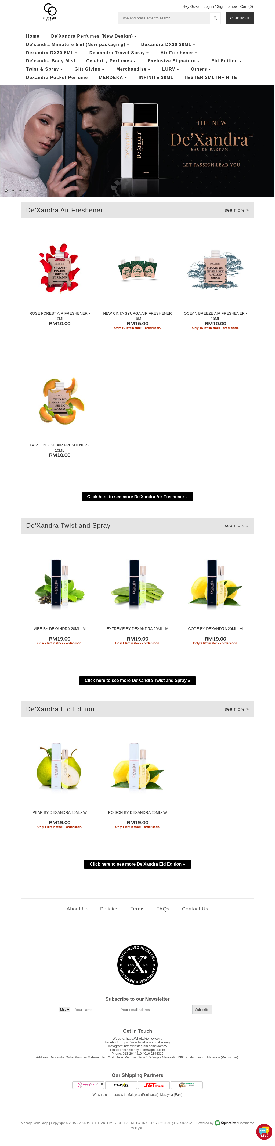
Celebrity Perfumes (111, 61)
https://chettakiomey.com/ (144, 1038)
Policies (109, 909)
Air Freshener (179, 53)
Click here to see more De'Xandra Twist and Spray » (137, 680)
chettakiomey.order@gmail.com (142, 1050)
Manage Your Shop (34, 1123)
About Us (77, 909)
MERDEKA (113, 77)
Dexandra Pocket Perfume (57, 77)
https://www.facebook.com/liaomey (145, 1042)
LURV (171, 69)
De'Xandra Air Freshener (137, 210)
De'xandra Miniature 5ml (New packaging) (78, 44)
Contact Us (195, 909)
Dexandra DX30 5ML (52, 53)
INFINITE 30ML (156, 77)
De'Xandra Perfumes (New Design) (94, 36)
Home (32, 36)
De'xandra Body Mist (50, 61)
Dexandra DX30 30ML (168, 44)
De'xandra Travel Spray (119, 53)
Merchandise (133, 69)
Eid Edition (227, 61)
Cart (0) (246, 6)
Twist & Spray (45, 69)
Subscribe (202, 1010)
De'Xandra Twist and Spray (137, 526)
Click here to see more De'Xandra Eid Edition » (137, 864)
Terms (137, 909)
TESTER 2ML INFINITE (210, 77)
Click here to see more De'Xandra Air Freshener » (137, 496)
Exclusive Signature (174, 61)
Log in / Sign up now (221, 6)
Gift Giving (90, 69)
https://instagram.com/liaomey (145, 1046)
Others (201, 69)
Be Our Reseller (240, 18)
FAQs (162, 909)
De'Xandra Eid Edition (137, 709)
